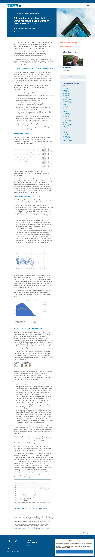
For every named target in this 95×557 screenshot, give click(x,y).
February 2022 (66, 115)
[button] (92, 540)
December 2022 (67, 98)
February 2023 (66, 93)
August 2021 (66, 126)
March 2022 (66, 113)
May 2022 (65, 110)
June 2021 (65, 129)
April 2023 (65, 90)
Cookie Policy (71, 554)
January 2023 (66, 95)
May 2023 (65, 88)
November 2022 (67, 99)
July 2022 (65, 106)
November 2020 (67, 142)
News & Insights (32, 542)
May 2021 (65, 131)
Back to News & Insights (69, 42)
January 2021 (66, 138)
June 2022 (65, 108)
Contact (29, 545)
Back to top (84, 533)
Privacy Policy (77, 554)
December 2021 (67, 119)
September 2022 (67, 103)
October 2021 (66, 122)
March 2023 (66, 92)
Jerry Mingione (42, 508)
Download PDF (65, 46)
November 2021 (67, 121)
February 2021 (66, 136)
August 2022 (66, 104)
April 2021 (65, 133)
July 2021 (65, 127)
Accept (74, 551)
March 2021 (66, 134)
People (29, 540)
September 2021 (67, 124)
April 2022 (65, 111)
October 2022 (66, 101)
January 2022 (66, 116)
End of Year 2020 (67, 140)
